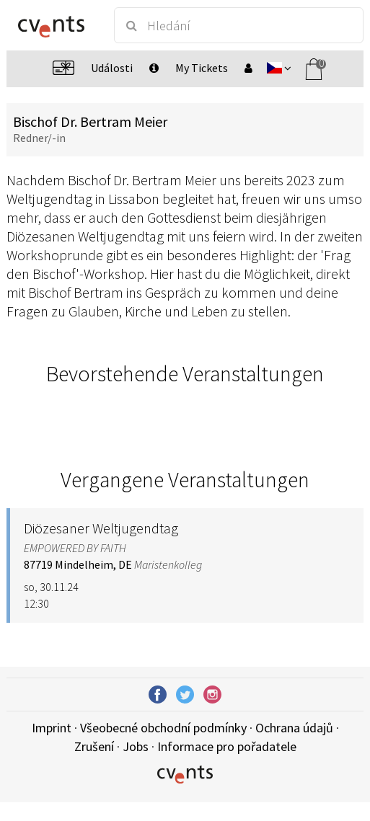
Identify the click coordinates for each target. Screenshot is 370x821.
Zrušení (94, 746)
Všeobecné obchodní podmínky (163, 727)
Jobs (136, 746)
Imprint (51, 727)
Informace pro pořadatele (226, 746)
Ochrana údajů (294, 727)
